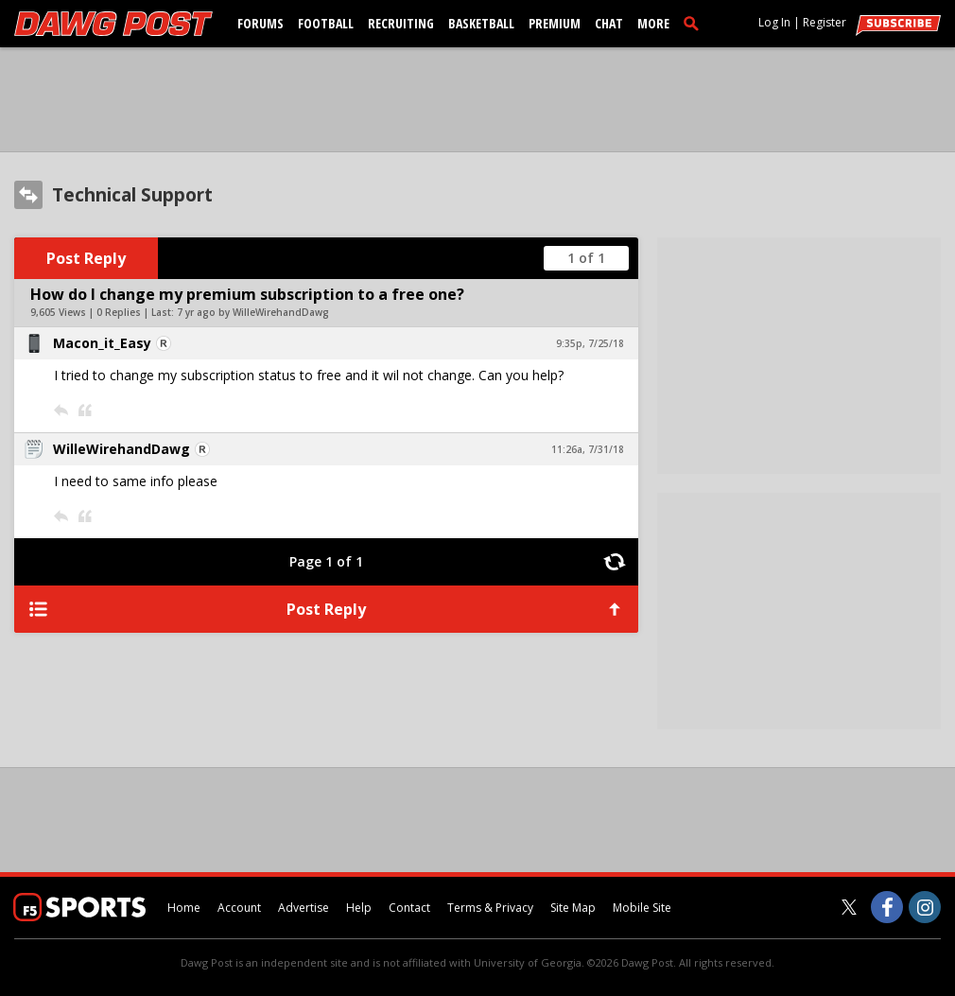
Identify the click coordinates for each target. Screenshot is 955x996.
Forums (260, 23)
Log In (774, 22)
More (653, 23)
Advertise (303, 908)
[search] (695, 22)
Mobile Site (642, 908)
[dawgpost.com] (113, 23)
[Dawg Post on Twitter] (849, 907)
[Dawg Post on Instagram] (925, 907)
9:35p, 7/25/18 (590, 343)
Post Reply (86, 258)
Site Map (573, 908)
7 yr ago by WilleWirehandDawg (253, 312)
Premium (555, 23)
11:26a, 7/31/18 (587, 449)
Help (359, 908)
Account (239, 908)
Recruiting (401, 23)
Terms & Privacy (490, 908)
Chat (609, 23)
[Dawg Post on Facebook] (887, 907)
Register (824, 22)
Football (326, 23)
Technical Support (132, 195)
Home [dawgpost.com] (183, 908)
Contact (409, 908)
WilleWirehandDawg (121, 449)
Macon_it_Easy (102, 343)
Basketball (481, 23)
